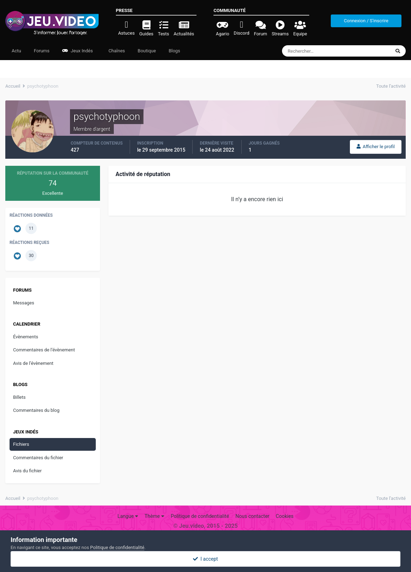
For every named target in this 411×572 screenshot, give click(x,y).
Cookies (284, 516)
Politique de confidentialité (200, 516)
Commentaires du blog (36, 410)
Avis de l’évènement (33, 363)
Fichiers (21, 444)
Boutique (147, 50)
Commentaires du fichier (38, 457)
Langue (127, 516)
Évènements (25, 336)
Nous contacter (252, 516)
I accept (205, 559)
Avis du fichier (27, 470)
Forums (41, 50)
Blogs (174, 50)
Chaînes (116, 50)
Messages (23, 302)
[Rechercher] (317, 51)
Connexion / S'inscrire (366, 20)
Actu (16, 50)
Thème (154, 516)
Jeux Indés (77, 50)
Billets (19, 397)
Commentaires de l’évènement (44, 349)
